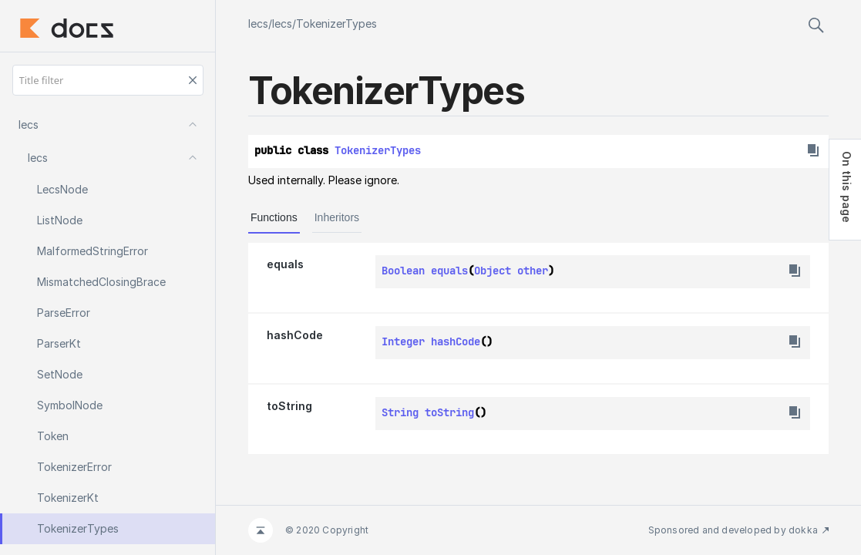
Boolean (403, 271)
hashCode (295, 334)
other (532, 271)
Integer (403, 341)
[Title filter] (107, 80)
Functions (274, 217)
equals (285, 264)
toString (289, 405)
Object (492, 271)
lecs (258, 23)
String (400, 412)
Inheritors (336, 217)
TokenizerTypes (336, 23)
